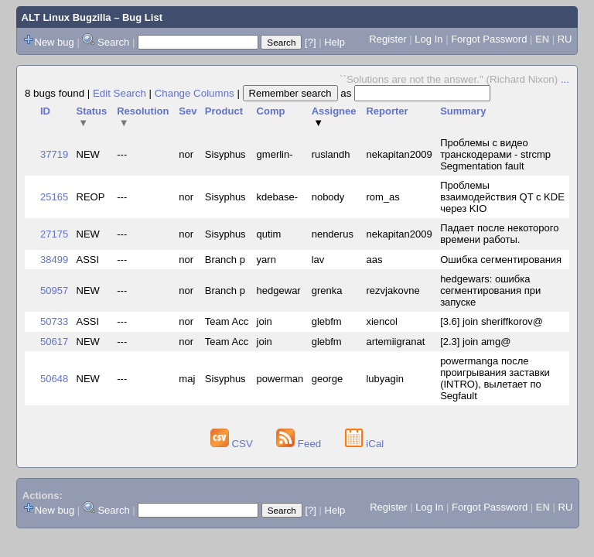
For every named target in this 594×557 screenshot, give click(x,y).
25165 (54, 197)
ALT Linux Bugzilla (66, 17)
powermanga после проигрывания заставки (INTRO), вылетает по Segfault (495, 378)
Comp (271, 111)
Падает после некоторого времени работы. (499, 233)
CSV (233, 443)
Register (387, 39)
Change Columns (194, 93)
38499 (54, 259)
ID (45, 111)
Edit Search (119, 93)
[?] (310, 42)
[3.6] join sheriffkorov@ (491, 321)
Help (334, 42)
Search (113, 42)
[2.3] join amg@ (475, 341)
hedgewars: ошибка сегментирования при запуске (490, 290)
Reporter (387, 111)
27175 (54, 234)
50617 (54, 341)
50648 (54, 378)
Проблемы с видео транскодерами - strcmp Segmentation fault (495, 154)
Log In (428, 39)
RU (565, 39)
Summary (463, 111)
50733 (54, 321)
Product (224, 111)
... (565, 79)
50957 (54, 290)
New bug (54, 42)
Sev (187, 111)
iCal (364, 443)
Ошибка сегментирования (501, 259)
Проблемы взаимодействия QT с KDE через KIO (502, 196)
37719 (54, 154)
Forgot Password (489, 39)
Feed (300, 443)
